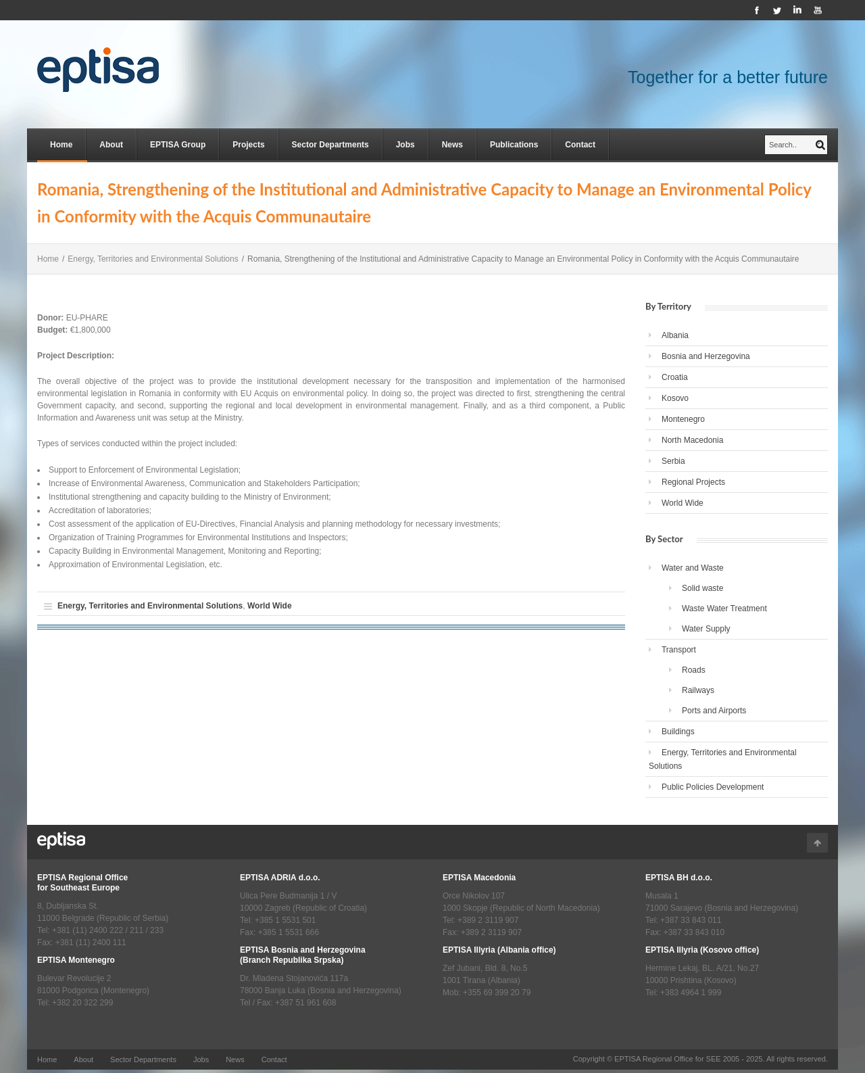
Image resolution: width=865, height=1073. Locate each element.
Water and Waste (693, 568)
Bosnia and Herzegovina (706, 356)
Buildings (678, 731)
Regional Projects (693, 482)
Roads (694, 670)
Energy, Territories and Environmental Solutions (153, 259)
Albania (675, 335)
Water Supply (706, 629)
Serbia (673, 461)
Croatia (675, 377)
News (452, 144)
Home (61, 144)
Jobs (405, 144)
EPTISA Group (177, 144)
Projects (248, 144)
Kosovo (675, 398)
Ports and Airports (714, 710)
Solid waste (702, 588)
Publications (514, 144)
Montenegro (683, 419)
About (111, 144)
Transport (679, 649)
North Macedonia (692, 440)
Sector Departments (330, 144)
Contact (580, 144)
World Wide (269, 606)
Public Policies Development (713, 787)
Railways (698, 690)
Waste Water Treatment (724, 608)
